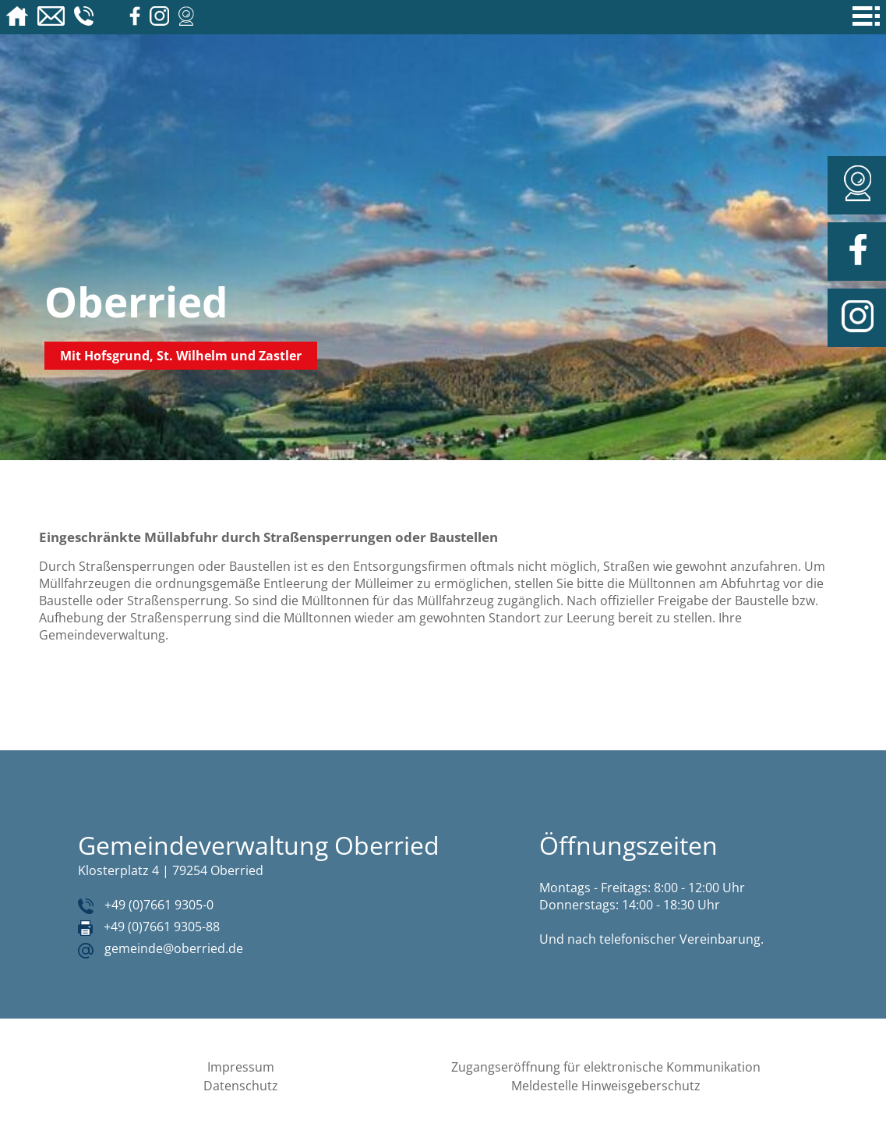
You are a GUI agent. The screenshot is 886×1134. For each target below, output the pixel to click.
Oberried (136, 301)
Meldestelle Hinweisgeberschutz (606, 1085)
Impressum (240, 1067)
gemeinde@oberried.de (173, 948)
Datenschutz (240, 1085)
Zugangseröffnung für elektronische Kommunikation (606, 1067)
